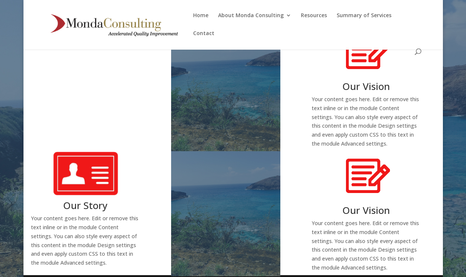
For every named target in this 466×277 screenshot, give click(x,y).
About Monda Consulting (251, 16)
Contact (203, 34)
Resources (314, 16)
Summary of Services (364, 16)
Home (200, 16)
